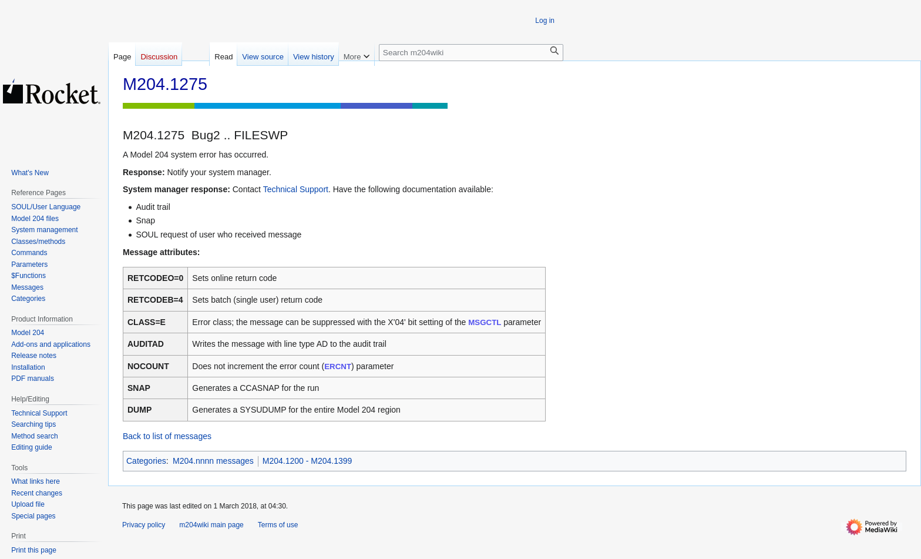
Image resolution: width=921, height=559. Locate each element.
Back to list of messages (167, 436)
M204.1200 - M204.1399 (307, 461)
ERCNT (337, 366)
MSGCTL (484, 322)
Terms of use (278, 525)
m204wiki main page (211, 525)
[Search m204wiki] (471, 52)
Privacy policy (143, 525)
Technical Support (295, 189)
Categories (146, 461)
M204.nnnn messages (213, 461)
